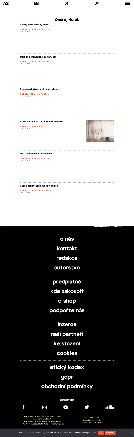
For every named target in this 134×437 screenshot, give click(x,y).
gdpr (67, 377)
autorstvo (67, 268)
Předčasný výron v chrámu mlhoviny (40, 89)
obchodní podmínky (67, 386)
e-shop (67, 301)
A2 (5, 3)
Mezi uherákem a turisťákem (36, 153)
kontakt (67, 248)
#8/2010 (44, 159)
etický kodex (67, 367)
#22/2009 (45, 191)
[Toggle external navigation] (127, 3)
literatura (25, 32)
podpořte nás (67, 310)
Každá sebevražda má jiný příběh (39, 186)
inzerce (67, 324)
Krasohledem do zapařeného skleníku (41, 121)
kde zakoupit (67, 291)
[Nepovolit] (130, 432)
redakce (67, 258)
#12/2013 (44, 62)
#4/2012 (44, 94)
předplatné (67, 282)
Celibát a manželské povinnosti (38, 57)
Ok (101, 433)
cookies (67, 353)
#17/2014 (44, 30)
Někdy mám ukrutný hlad (34, 24)
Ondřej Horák (28, 30)
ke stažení (67, 344)
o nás (67, 239)
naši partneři (67, 334)
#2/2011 (43, 126)
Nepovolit (110, 433)
